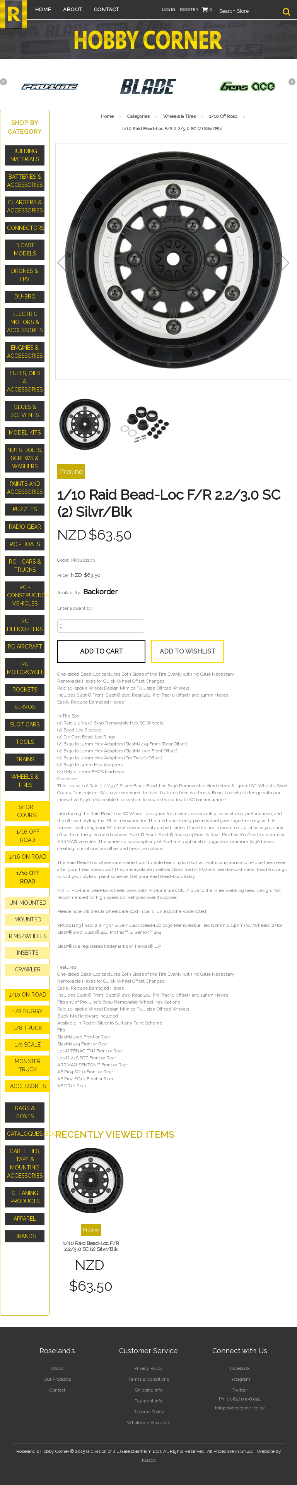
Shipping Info (148, 1390)
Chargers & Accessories (25, 206)
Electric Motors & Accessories (25, 322)
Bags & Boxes (25, 1112)
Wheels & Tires (25, 781)
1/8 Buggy (28, 1011)
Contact (106, 9)
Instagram (239, 1379)
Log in (168, 9)
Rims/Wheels (27, 936)
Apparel (25, 1219)
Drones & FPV (24, 275)
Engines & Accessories (25, 352)
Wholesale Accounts (148, 1422)
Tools (25, 742)
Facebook (240, 1368)
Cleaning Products (24, 1197)
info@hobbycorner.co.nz (240, 1408)
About (72, 9)
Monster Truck (28, 1065)
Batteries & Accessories (25, 181)
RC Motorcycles (25, 668)
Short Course (28, 811)
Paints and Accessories (25, 488)
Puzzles (25, 509)
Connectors (25, 228)
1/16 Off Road (27, 836)
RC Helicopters (25, 625)
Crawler (28, 969)
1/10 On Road (27, 995)
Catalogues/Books (25, 1134)
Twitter (239, 1390)
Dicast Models (25, 249)
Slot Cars (24, 724)
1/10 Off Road (27, 877)
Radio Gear (25, 527)
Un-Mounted (27, 903)
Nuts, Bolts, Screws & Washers (24, 458)
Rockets (24, 689)
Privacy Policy (148, 1368)
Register (189, 9)
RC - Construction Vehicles (25, 595)
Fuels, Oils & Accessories (25, 381)
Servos (24, 707)
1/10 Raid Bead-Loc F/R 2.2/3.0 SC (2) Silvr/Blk (91, 1246)
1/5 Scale (28, 1045)
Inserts (27, 953)
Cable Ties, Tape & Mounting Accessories (25, 1163)
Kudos (148, 1460)
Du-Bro (25, 296)
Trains (24, 759)
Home (43, 9)
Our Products (57, 1379)
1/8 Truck (28, 1028)
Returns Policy (148, 1411)
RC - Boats (25, 544)
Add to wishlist (187, 651)
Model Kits (25, 432)
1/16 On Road (27, 857)
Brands (25, 1236)
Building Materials (24, 155)
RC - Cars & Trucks (25, 566)
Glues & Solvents (25, 411)
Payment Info (148, 1401)
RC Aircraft (25, 646)
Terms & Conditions (148, 1379)
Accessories (28, 1086)
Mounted (27, 919)
